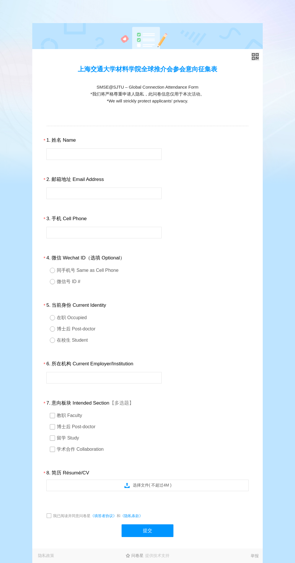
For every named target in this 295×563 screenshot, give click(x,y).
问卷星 (137, 555)
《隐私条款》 (131, 516)
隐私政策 (46, 555)
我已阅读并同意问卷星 (71, 516)
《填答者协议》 (103, 516)
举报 (255, 555)
